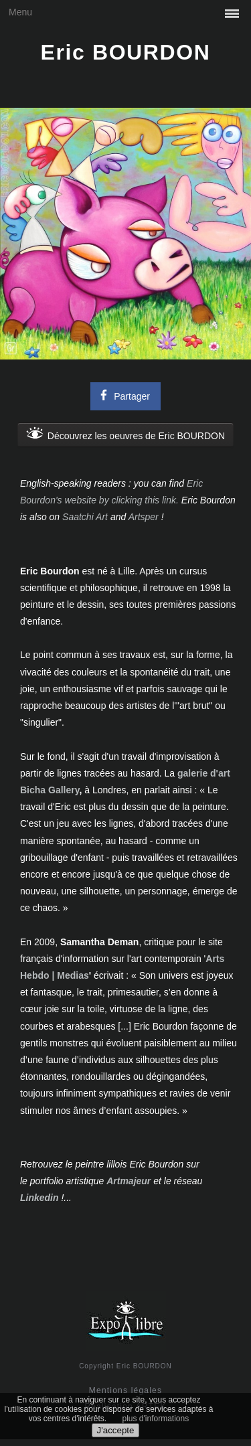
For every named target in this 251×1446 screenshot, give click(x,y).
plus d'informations (155, 1418)
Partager (123, 395)
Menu (20, 12)
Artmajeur (128, 1181)
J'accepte (116, 1430)
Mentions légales (125, 1390)
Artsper (144, 516)
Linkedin (39, 1197)
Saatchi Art (85, 516)
